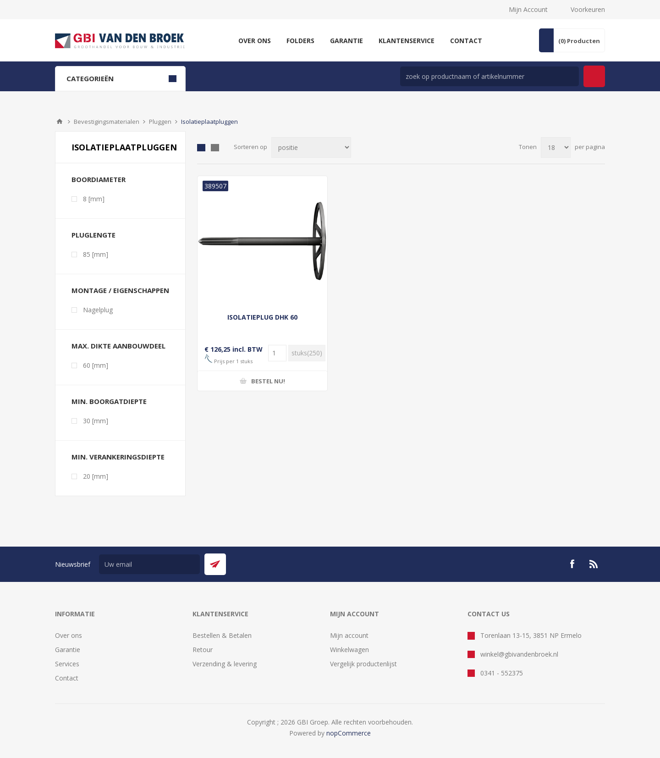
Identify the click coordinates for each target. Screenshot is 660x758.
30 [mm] (95, 420)
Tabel (201, 147)
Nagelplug (98, 309)
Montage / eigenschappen (120, 290)
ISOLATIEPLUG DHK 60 (262, 317)
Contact (66, 678)
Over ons (68, 635)
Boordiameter (99, 179)
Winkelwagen (349, 649)
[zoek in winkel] (489, 76)
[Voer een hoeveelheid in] (277, 353)
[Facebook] (572, 564)
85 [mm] (95, 254)
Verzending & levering (224, 663)
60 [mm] (95, 365)
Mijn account (349, 635)
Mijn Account (528, 9)
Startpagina (59, 121)
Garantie (67, 649)
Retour (202, 649)
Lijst (215, 147)
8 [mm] (93, 198)
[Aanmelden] (149, 564)
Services (67, 663)
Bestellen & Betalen (222, 635)
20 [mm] (95, 476)
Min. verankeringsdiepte (118, 456)
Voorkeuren (588, 9)
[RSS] (594, 564)
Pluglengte (94, 234)
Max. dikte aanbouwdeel (118, 345)
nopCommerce (348, 733)
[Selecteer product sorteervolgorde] (311, 147)
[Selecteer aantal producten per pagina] (556, 147)
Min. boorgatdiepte (109, 401)
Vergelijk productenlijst (363, 663)
